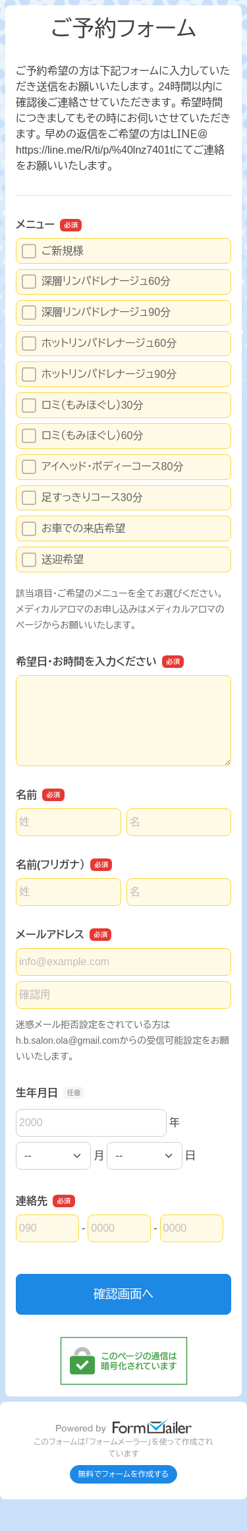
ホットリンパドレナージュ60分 (99, 343)
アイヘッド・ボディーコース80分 (102, 467)
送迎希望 (53, 560)
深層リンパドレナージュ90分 (96, 312)
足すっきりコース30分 (82, 498)
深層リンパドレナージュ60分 (96, 281)
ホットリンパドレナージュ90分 (99, 374)
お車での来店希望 (73, 529)
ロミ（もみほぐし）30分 (82, 405)
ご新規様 (53, 251)
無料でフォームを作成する (123, 1474)
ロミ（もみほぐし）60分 (82, 436)
